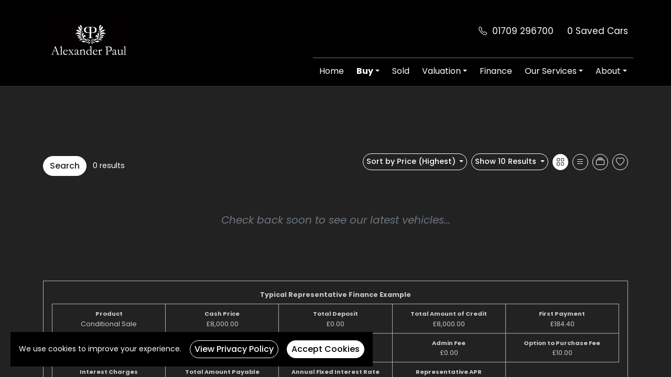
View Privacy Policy (234, 349)
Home (331, 71)
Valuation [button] (441, 71)
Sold (400, 71)
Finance (496, 71)
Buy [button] (364, 71)
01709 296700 (523, 31)
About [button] (608, 71)
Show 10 (506, 161)
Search (65, 166)
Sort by (412, 161)
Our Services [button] (551, 71)
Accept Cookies (325, 349)
